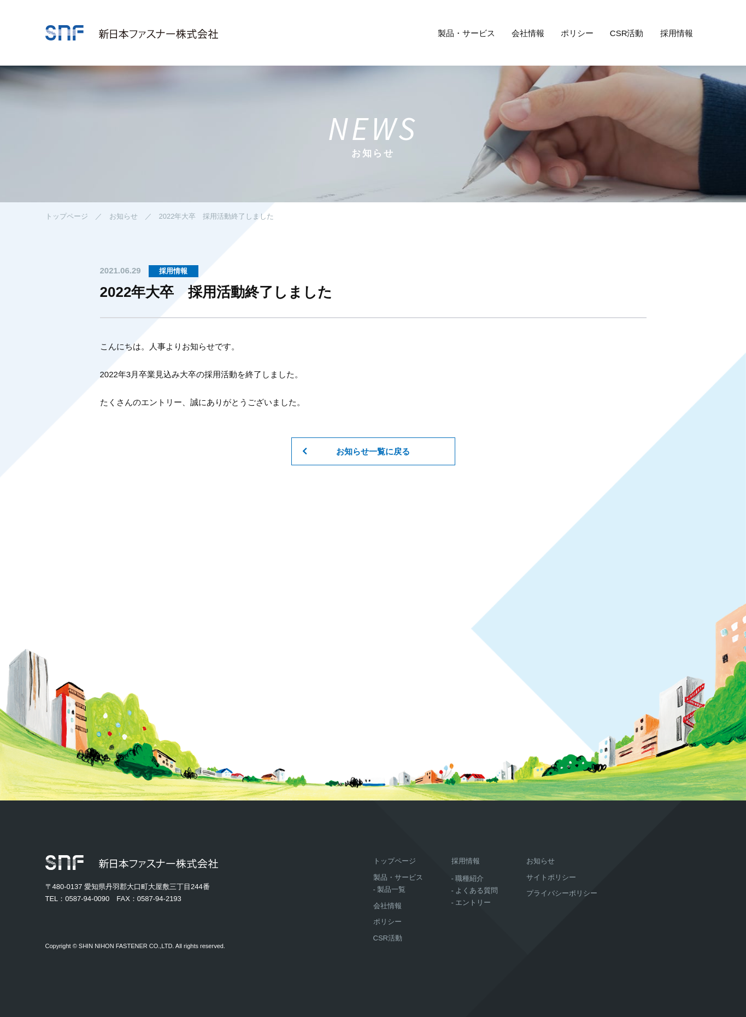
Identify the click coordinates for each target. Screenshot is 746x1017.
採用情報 (676, 33)
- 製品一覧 (389, 889)
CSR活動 (627, 33)
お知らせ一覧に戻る (373, 451)
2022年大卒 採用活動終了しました (216, 216)
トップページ (66, 216)
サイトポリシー (551, 877)
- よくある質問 (474, 890)
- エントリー (471, 902)
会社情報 (528, 33)
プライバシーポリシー (561, 893)
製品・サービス (466, 33)
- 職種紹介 (467, 878)
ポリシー (577, 33)
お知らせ (123, 216)
